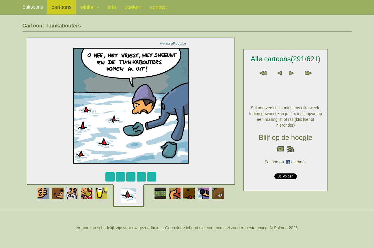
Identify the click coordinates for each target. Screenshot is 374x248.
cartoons (62, 7)
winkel (89, 7)
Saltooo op (275, 162)
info (112, 7)
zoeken (133, 7)
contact (158, 7)
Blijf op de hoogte (285, 137)
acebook (299, 162)
